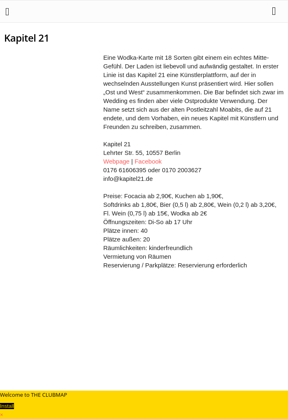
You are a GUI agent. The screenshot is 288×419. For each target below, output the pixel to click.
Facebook (148, 161)
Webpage (116, 161)
